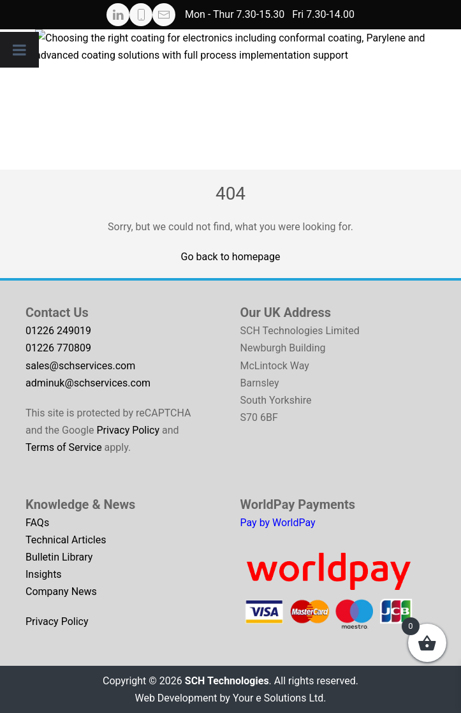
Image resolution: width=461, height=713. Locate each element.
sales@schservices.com (80, 366)
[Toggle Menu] (19, 50)
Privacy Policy (128, 430)
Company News (61, 591)
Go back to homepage (231, 257)
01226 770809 (58, 348)
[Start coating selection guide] (248, 99)
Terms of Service (64, 447)
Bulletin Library (59, 557)
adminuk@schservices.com (88, 383)
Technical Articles (66, 540)
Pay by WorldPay (278, 523)
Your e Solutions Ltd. (279, 698)
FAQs (37, 523)
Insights (44, 574)
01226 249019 (58, 331)
